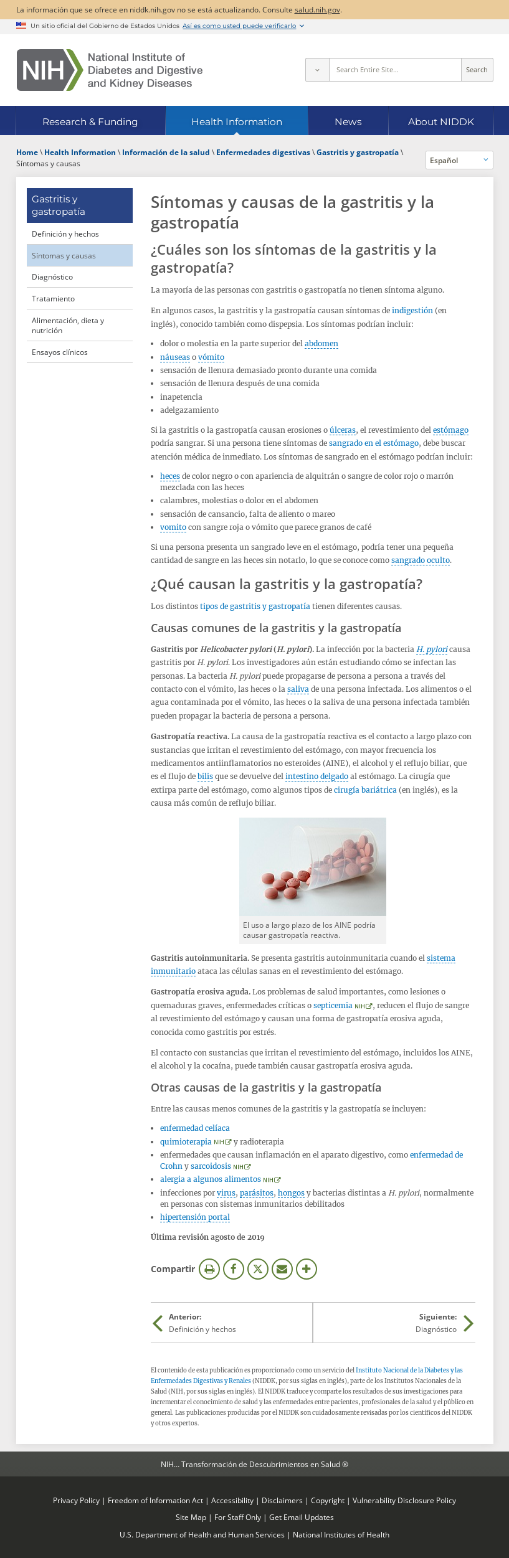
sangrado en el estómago (374, 443)
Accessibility (232, 1500)
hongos (291, 1192)
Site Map (191, 1517)
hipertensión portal (195, 1217)
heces (170, 476)
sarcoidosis (211, 1166)
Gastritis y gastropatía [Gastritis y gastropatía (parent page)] (58, 205)
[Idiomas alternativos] (459, 160)
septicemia (333, 1005)
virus (226, 1192)
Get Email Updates (301, 1517)
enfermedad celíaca (195, 1128)
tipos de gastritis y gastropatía (255, 606)
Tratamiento (53, 298)
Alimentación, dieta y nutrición (68, 325)
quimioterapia (186, 1141)
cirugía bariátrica (365, 790)
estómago (451, 430)
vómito (211, 357)
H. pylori (431, 649)
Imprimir (209, 1269)
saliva (298, 689)
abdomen (321, 343)
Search (477, 69)
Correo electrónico (282, 1269)
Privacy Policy (76, 1500)
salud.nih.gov (317, 9)
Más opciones (306, 1269)
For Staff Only (237, 1517)
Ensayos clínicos (60, 352)
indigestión (412, 310)
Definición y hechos (65, 233)
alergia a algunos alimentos (210, 1179)
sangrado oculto (420, 560)
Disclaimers (282, 1500)
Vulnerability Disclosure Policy (404, 1500)
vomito (173, 527)
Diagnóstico (52, 276)
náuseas (175, 357)
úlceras (343, 430)
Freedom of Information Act (155, 1500)
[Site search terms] (395, 70)
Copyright (328, 1500)
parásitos (257, 1192)
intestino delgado (316, 776)
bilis (205, 776)
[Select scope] (317, 70)
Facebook (233, 1269)
